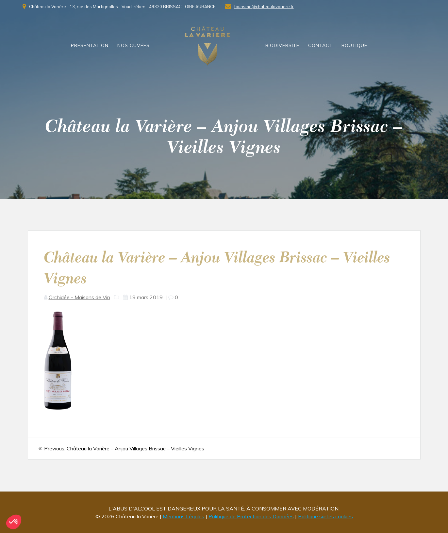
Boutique (354, 45)
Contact (320, 45)
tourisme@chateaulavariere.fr (264, 6)
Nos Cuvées (133, 45)
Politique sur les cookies (325, 516)
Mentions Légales (183, 516)
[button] (14, 522)
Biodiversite (282, 45)
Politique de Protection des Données (251, 516)
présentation (89, 45)
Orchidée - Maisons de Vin (79, 297)
